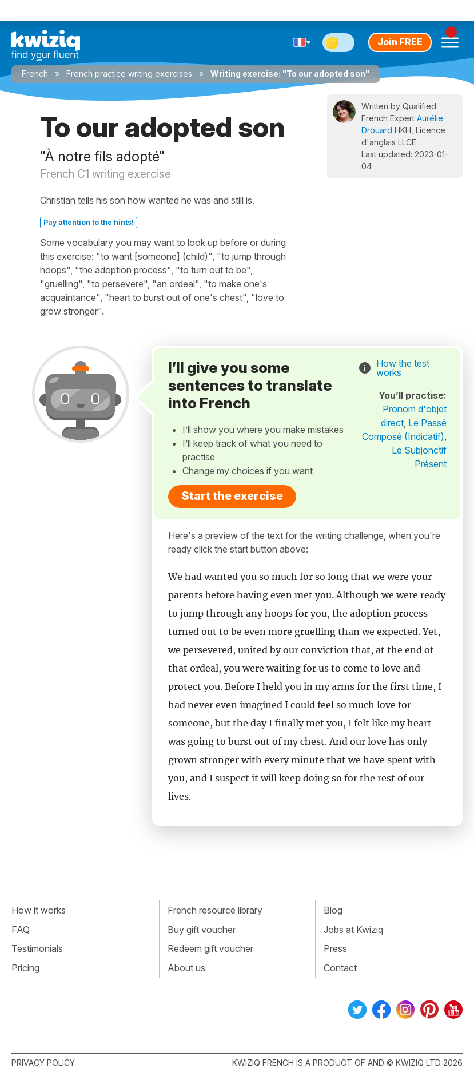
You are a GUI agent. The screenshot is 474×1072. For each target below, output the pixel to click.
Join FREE (400, 41)
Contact (340, 968)
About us (186, 968)
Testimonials (37, 948)
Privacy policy (43, 1062)
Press (335, 948)
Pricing (25, 968)
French (35, 73)
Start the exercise (232, 496)
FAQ (20, 929)
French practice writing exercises (129, 73)
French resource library (215, 910)
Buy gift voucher (202, 929)
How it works (38, 910)
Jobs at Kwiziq (353, 929)
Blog (333, 910)
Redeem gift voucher (210, 948)
